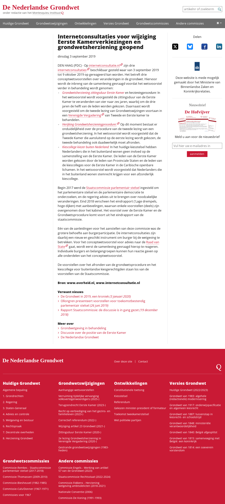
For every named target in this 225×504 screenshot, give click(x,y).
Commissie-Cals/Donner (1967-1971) (25, 489)
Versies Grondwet (116, 23)
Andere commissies (190, 23)
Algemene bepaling (15, 390)
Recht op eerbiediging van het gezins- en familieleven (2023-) (84, 412)
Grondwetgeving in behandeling (83, 328)
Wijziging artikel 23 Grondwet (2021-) (81, 426)
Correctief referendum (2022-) (77, 420)
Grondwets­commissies (152, 23)
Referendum (122, 402)
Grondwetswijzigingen (52, 23)
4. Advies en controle (16, 414)
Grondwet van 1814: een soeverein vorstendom (191, 449)
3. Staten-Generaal (14, 408)
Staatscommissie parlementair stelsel (113, 188)
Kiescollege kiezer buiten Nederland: (85, 147)
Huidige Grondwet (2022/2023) (189, 390)
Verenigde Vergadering (84, 115)
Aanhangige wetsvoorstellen (76, 390)
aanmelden (197, 154)
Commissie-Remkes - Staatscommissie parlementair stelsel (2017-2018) (27, 469)
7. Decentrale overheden (18, 432)
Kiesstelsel (120, 396)
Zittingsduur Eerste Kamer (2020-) (79, 432)
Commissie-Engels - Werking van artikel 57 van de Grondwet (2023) (83, 469)
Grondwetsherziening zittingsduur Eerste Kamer (93, 93)
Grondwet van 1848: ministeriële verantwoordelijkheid (190, 424)
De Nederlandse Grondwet (40, 7)
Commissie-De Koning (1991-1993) (79, 498)
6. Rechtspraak (12, 426)
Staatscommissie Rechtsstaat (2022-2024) (84, 477)
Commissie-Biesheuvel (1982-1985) (25, 483)
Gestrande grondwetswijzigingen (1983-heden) (83, 449)
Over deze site (123, 361)
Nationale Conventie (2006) (75, 492)
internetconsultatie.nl (104, 65)
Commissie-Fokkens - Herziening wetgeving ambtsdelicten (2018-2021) (81, 484)
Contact (143, 361)
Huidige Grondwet (16, 23)
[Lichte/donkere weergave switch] (219, 23)
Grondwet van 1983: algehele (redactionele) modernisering (188, 397)
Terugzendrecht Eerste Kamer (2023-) (82, 405)
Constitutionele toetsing (129, 390)
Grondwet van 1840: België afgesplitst (193, 432)
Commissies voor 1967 (17, 495)
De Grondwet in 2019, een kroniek (96, 296)
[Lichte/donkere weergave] (219, 23)
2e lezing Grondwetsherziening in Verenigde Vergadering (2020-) (79, 439)
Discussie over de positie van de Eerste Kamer (93, 333)
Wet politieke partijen (127, 420)
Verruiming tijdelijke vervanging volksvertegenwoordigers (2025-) (78, 397)
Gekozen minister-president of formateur (140, 408)
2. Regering (10, 402)
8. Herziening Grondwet (18, 438)
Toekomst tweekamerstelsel (131, 414)
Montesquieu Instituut (46, 13)
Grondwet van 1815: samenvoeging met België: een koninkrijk (195, 439)
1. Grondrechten (13, 396)
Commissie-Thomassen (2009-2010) (25, 477)
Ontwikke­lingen (85, 23)
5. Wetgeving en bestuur (18, 420)
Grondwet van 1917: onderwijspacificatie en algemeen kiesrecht (195, 406)
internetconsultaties (72, 70)
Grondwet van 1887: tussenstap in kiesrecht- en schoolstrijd (191, 415)
